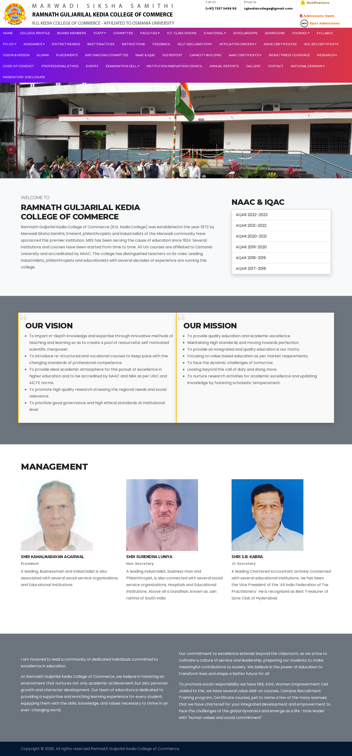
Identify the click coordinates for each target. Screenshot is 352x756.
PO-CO (9, 44)
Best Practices (100, 44)
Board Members (71, 33)
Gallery (253, 66)
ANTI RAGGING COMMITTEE (106, 55)
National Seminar (308, 66)
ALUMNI (43, 55)
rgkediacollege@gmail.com (268, 8)
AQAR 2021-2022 (251, 225)
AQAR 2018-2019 (251, 258)
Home (8, 33)
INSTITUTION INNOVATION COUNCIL (174, 66)
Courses (300, 33)
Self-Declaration (194, 44)
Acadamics (34, 44)
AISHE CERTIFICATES (280, 44)
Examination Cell (122, 66)
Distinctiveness (66, 44)
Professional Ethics (60, 66)
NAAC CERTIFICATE (245, 55)
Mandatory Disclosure (24, 77)
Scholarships (245, 33)
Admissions (275, 33)
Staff (99, 33)
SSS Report (172, 55)
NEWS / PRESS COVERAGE (289, 55)
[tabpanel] (176, 130)
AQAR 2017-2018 (251, 268)
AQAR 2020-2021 (251, 236)
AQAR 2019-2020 (251, 247)
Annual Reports (224, 66)
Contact (276, 66)
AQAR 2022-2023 (251, 215)
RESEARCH (327, 55)
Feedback (161, 44)
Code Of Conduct (18, 66)
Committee (123, 33)
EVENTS (92, 66)
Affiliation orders (237, 44)
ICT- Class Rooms (182, 33)
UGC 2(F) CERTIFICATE (321, 44)
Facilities (150, 33)
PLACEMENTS (67, 55)
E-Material (215, 33)
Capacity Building (205, 55)
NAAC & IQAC (145, 55)
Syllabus (325, 33)
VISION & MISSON (16, 55)
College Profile (35, 33)
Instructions (133, 44)
